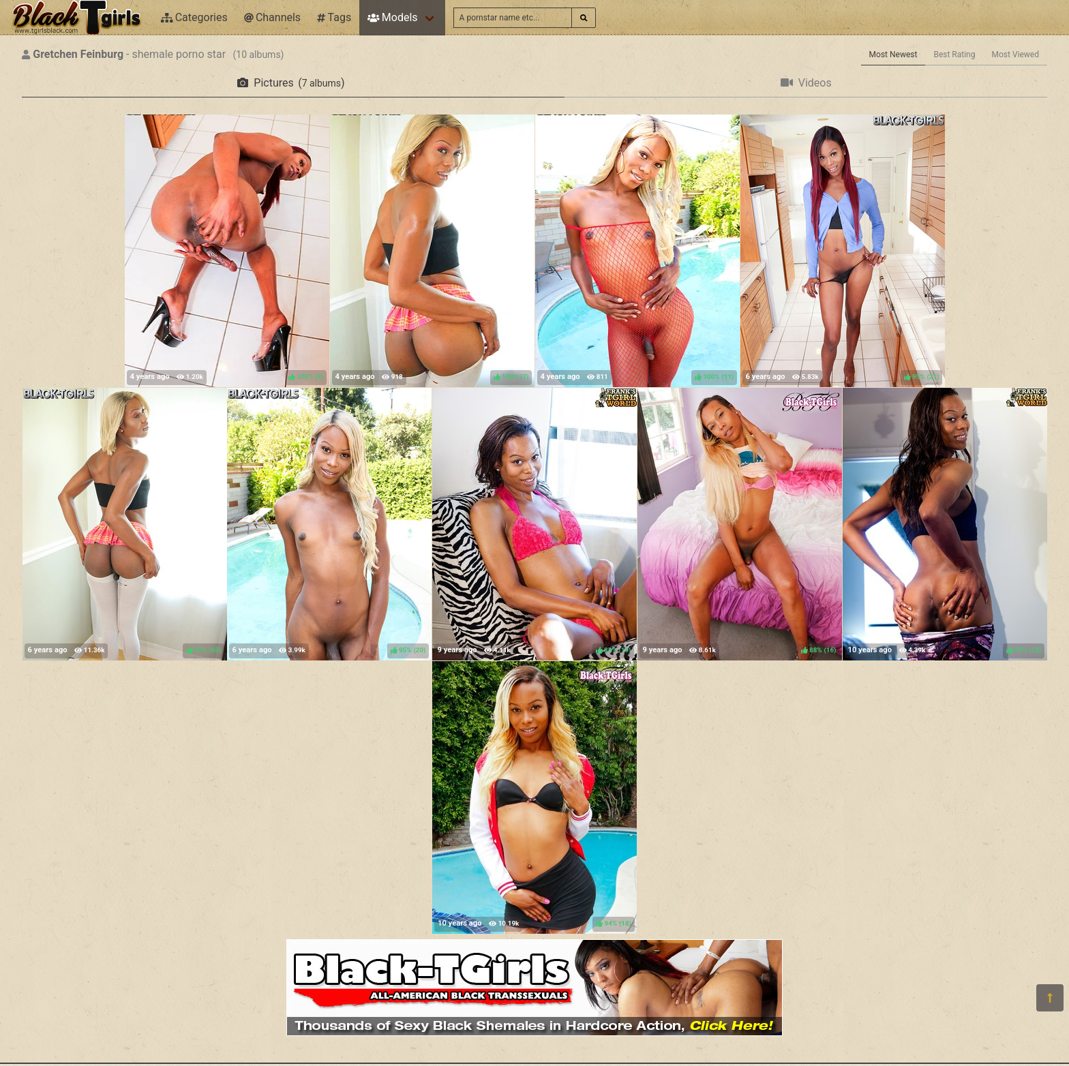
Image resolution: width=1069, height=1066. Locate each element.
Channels (272, 17)
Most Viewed (1016, 54)
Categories (194, 17)
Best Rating (954, 54)
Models (392, 17)
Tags (334, 17)
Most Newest (893, 54)
